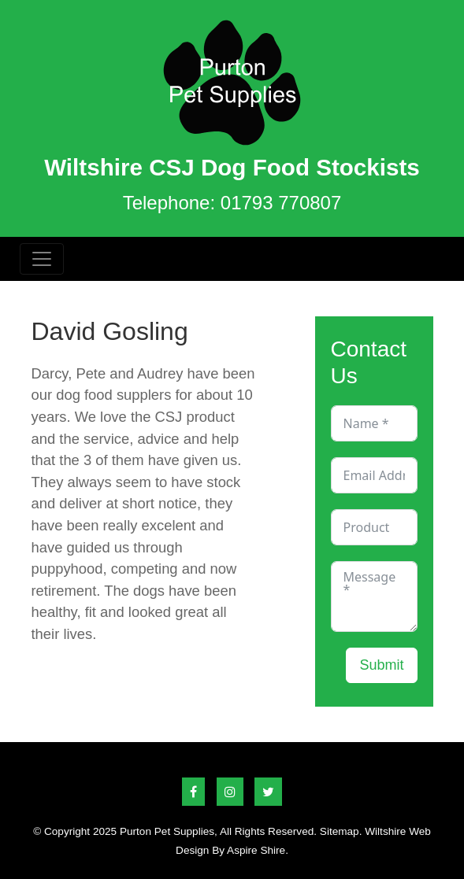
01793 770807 (281, 202)
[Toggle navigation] (42, 259)
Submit (381, 665)
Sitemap (339, 831)
